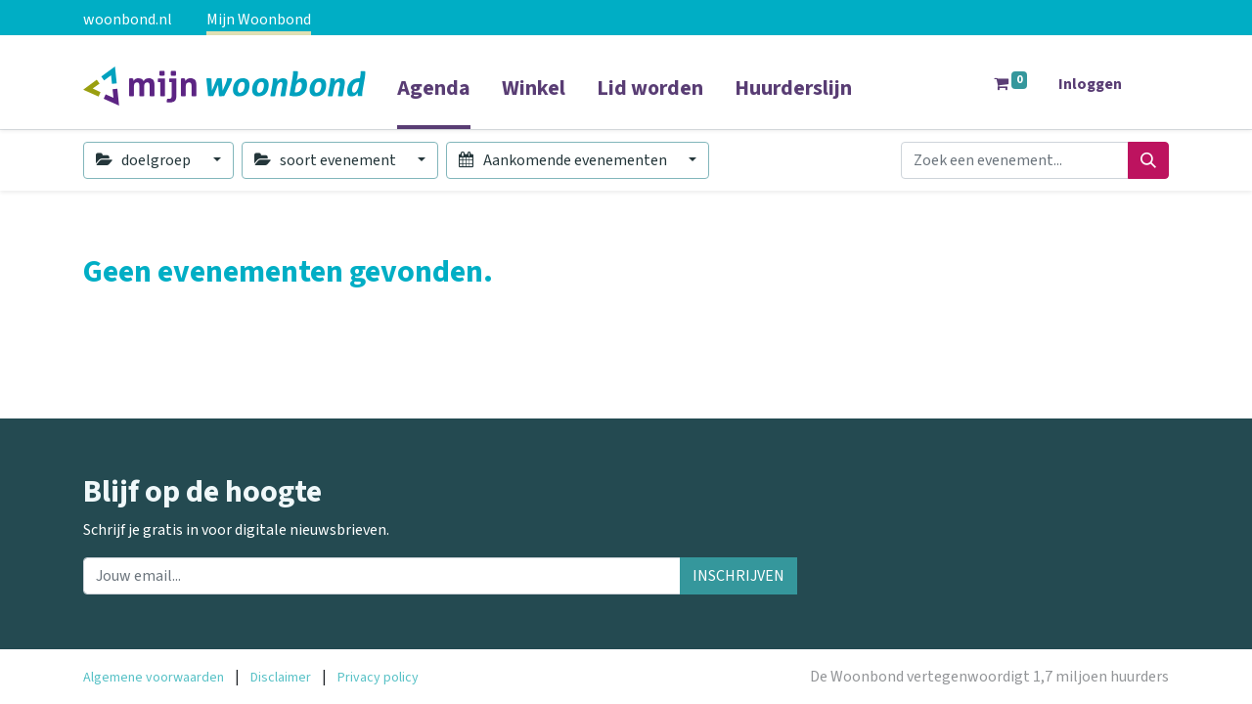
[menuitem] (433, 100)
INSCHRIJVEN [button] (738, 576)
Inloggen (1090, 84)
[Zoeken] (1148, 160)
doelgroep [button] (145, 160)
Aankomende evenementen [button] (564, 160)
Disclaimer (280, 677)
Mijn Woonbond (258, 19)
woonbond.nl (127, 19)
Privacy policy (378, 677)
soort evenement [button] (326, 160)
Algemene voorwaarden (153, 677)
